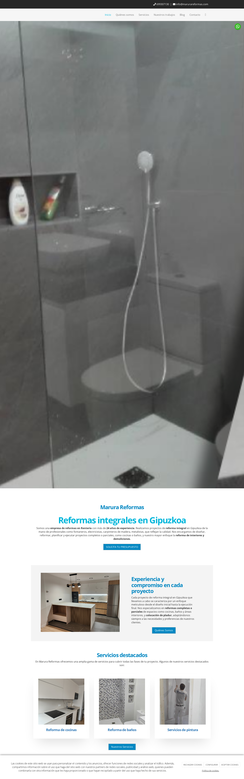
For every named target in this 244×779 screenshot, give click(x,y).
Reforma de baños (122, 729)
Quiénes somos (125, 14)
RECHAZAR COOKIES (192, 764)
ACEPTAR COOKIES (229, 764)
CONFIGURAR (212, 764)
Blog (182, 14)
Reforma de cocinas (61, 729)
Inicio (108, 14)
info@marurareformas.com (190, 4)
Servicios (144, 14)
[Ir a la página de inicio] (32, 15)
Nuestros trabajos (164, 14)
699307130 (161, 4)
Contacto (195, 14)
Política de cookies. (210, 770)
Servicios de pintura (182, 729)
